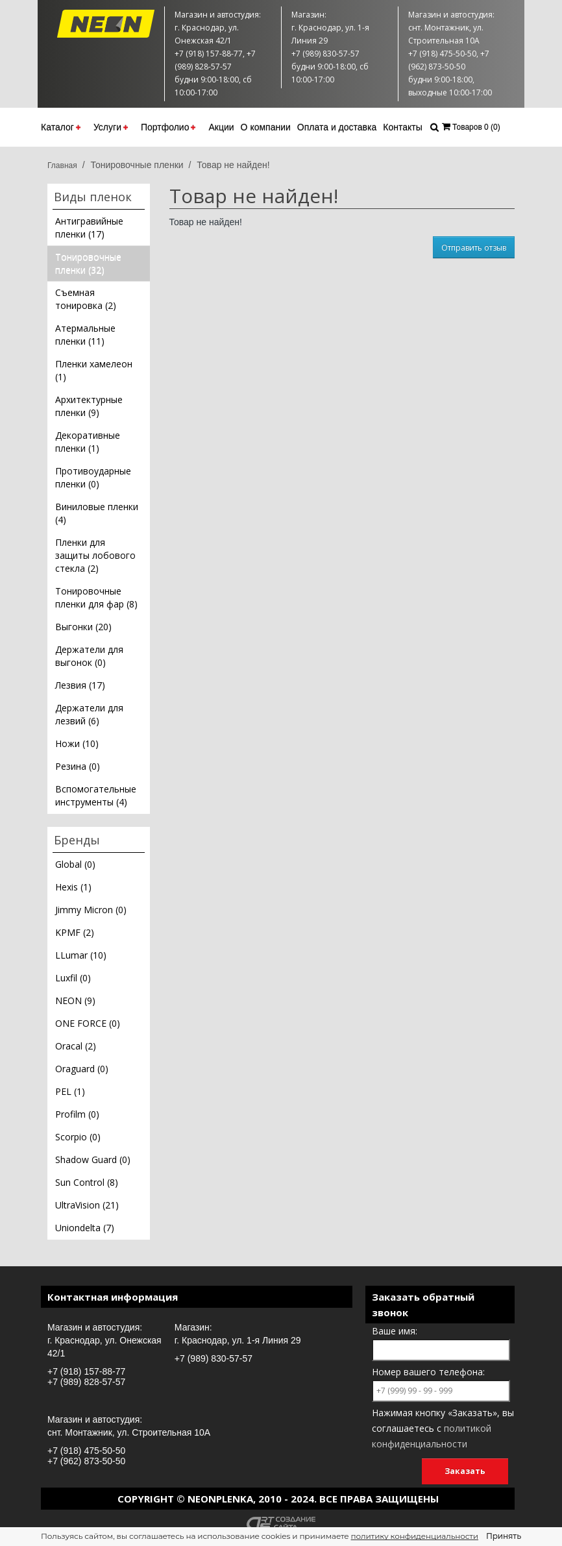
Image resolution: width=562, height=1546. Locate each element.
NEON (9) (75, 1000)
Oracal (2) (75, 1046)
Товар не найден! (233, 165)
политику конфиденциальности (414, 1536)
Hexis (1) (73, 887)
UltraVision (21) (87, 1205)
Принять (503, 1536)
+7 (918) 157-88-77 (86, 1371)
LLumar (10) (80, 955)
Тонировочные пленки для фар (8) (96, 597)
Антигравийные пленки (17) (89, 227)
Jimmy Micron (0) (91, 909)
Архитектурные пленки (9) (89, 406)
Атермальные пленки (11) (85, 334)
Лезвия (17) (80, 685)
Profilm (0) (77, 1114)
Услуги (110, 127)
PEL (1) (70, 1091)
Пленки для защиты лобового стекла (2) (95, 555)
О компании (266, 127)
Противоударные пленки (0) (93, 477)
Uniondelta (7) (84, 1227)
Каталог (60, 127)
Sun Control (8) (86, 1182)
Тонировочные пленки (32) (88, 263)
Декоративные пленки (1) (87, 441)
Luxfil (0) (73, 978)
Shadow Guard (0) (92, 1159)
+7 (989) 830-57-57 (213, 1358)
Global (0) (75, 864)
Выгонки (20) (83, 626)
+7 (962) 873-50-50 (86, 1461)
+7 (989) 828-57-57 (86, 1382)
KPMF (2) (74, 932)
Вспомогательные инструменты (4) (95, 795)
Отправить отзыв (473, 247)
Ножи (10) (77, 743)
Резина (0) (77, 766)
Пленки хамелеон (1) (93, 370)
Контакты (402, 127)
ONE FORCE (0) (87, 1023)
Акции (221, 127)
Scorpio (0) (78, 1137)
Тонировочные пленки (136, 165)
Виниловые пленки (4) (96, 513)
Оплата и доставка (336, 127)
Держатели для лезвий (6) (89, 714)
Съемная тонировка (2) (85, 299)
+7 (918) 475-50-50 (86, 1450)
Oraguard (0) (81, 1068)
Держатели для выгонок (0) (89, 656)
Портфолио (168, 127)
